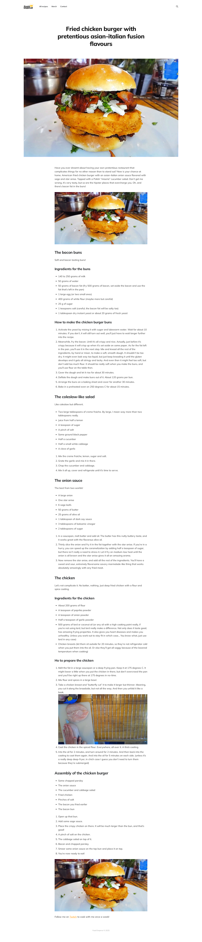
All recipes (43, 6)
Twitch (73, 916)
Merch (54, 6)
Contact (63, 6)
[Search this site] (177, 6)
